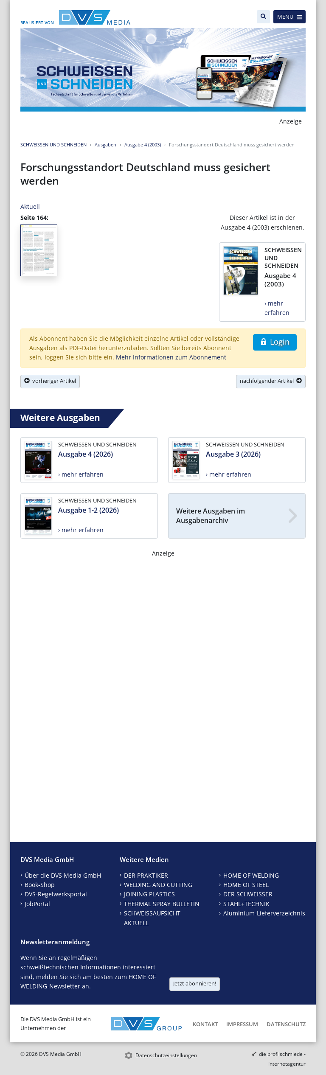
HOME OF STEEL (246, 885)
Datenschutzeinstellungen (166, 1055)
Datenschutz (286, 1024)
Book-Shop (40, 885)
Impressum (242, 1024)
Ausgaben (105, 144)
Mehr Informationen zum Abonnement (171, 357)
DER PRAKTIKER (146, 875)
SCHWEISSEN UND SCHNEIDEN (53, 144)
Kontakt (205, 1024)
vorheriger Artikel (50, 381)
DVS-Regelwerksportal (56, 894)
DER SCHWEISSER (248, 894)
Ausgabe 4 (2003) (142, 144)
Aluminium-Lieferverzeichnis (264, 913)
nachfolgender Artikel (271, 381)
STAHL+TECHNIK (246, 904)
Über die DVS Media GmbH (63, 875)
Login (274, 342)
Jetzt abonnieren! (194, 983)
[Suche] (263, 16)
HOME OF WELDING (251, 875)
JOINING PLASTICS (149, 894)
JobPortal (37, 904)
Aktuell (30, 206)
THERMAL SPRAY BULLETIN (162, 904)
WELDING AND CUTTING (158, 885)
